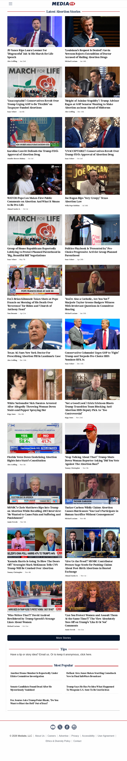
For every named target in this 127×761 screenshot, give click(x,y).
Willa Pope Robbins (72, 206)
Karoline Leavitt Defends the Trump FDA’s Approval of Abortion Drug (32, 152)
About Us (40, 736)
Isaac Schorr (12, 112)
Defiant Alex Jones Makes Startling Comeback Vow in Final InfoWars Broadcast (91, 674)
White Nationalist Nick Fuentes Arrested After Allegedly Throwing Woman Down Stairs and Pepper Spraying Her (32, 406)
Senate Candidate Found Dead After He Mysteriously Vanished (31, 688)
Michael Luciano (71, 61)
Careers (52, 736)
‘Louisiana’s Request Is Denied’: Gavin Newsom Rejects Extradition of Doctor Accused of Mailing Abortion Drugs (88, 53)
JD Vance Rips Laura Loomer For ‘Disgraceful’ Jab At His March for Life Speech (30, 53)
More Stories (63, 637)
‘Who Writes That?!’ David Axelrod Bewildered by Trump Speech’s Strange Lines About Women (31, 618)
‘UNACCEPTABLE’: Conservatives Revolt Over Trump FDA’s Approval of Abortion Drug (92, 152)
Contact (77, 741)
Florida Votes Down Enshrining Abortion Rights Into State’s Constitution (32, 458)
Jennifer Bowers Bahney (16, 159)
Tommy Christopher (72, 468)
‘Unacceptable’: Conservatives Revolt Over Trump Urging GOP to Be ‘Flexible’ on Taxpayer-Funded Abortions (33, 104)
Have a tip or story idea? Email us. (30, 654)
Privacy (75, 736)
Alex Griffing (12, 61)
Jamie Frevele (12, 522)
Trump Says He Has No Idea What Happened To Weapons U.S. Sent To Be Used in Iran (90, 688)
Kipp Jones (11, 414)
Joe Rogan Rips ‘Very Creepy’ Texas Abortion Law (86, 199)
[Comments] (28, 61)
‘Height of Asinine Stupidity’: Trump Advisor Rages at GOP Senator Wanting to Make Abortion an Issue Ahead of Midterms (92, 104)
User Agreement (106, 736)
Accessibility (88, 736)
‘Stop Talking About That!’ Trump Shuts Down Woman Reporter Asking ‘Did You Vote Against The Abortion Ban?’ (92, 460)
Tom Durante (12, 313)
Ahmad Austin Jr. (13, 209)
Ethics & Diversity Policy (58, 741)
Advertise (63, 736)
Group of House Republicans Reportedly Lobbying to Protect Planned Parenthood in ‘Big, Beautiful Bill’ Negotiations (34, 251)
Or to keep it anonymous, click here (71, 654)
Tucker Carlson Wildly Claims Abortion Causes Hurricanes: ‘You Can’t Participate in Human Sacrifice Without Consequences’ (91, 510)
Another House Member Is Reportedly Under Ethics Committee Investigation (34, 674)
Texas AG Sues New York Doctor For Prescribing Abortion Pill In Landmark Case (34, 354)
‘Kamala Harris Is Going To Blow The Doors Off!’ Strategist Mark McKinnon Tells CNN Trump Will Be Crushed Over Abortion (33, 564)
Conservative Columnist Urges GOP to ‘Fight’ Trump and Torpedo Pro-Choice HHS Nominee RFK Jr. (92, 356)
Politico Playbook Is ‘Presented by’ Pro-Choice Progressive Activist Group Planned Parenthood (91, 251)
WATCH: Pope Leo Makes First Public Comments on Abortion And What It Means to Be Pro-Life (33, 201)
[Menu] (12, 3)
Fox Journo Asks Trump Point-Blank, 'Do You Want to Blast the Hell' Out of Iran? (34, 701)
